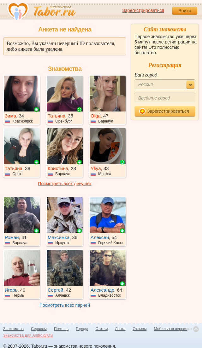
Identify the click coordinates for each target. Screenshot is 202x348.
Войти (184, 10)
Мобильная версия (170, 329)
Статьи (102, 329)
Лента (120, 329)
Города (82, 329)
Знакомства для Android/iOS (28, 335)
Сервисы (39, 329)
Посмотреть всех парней (64, 305)
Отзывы (140, 329)
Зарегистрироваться (143, 10)
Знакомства (13, 329)
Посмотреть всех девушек (65, 183)
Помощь (61, 329)
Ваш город (145, 74)
